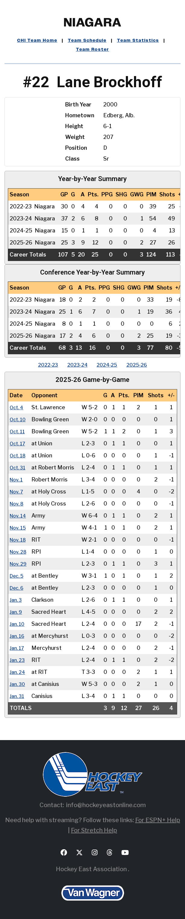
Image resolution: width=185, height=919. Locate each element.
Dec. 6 (18, 588)
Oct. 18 (19, 455)
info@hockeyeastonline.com (106, 805)
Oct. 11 (18, 431)
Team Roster (92, 49)
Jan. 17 (18, 648)
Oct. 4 (17, 407)
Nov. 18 (19, 539)
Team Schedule (87, 40)
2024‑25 (109, 364)
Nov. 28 (19, 552)
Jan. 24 (18, 672)
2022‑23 (41, 364)
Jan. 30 (18, 684)
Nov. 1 (17, 479)
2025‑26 (144, 364)
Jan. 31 (18, 696)
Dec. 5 (18, 576)
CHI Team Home (37, 40)
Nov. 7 (18, 491)
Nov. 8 (18, 503)
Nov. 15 (19, 527)
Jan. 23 (18, 660)
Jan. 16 (18, 636)
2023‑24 (75, 364)
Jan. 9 (17, 612)
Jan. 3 (17, 600)
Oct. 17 (19, 443)
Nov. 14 (19, 515)
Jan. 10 (18, 624)
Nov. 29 (19, 564)
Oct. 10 (19, 419)
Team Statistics (138, 40)
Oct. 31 (19, 467)
